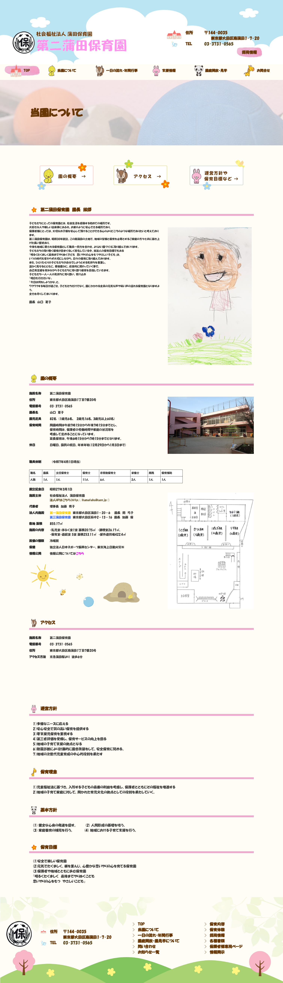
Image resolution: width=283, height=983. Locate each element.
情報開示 (217, 952)
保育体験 (217, 930)
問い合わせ (147, 946)
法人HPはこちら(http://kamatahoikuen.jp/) (79, 500)
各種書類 (217, 941)
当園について (62, 70)
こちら (80, 553)
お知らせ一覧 (148, 952)
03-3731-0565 (218, 44)
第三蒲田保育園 (60, 517)
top (20, 70)
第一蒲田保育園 (60, 512)
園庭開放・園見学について (158, 941)
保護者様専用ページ (226, 946)
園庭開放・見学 (210, 70)
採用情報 (249, 52)
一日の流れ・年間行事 (115, 70)
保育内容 (217, 924)
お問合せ (257, 70)
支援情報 (164, 70)
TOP (141, 924)
